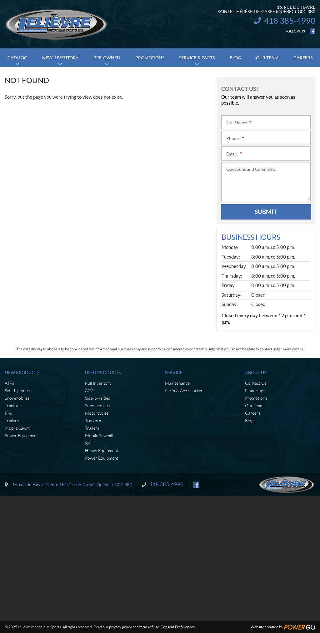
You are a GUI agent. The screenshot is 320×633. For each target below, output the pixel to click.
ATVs (9, 383)
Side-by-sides (17, 390)
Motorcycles (96, 413)
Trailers (12, 420)
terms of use (149, 627)
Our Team (254, 405)
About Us (255, 372)
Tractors (13, 405)
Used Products (103, 372)
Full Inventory (98, 383)
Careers (252, 413)
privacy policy (120, 627)
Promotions (256, 398)
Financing (254, 390)
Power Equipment (21, 435)
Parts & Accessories (183, 390)
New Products (22, 372)
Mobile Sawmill (18, 428)
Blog (249, 420)
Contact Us (255, 383)
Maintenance (177, 383)
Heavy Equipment (101, 450)
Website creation (264, 627)
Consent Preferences (178, 627)
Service (173, 372)
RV (88, 443)
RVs (8, 413)
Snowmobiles (17, 398)
